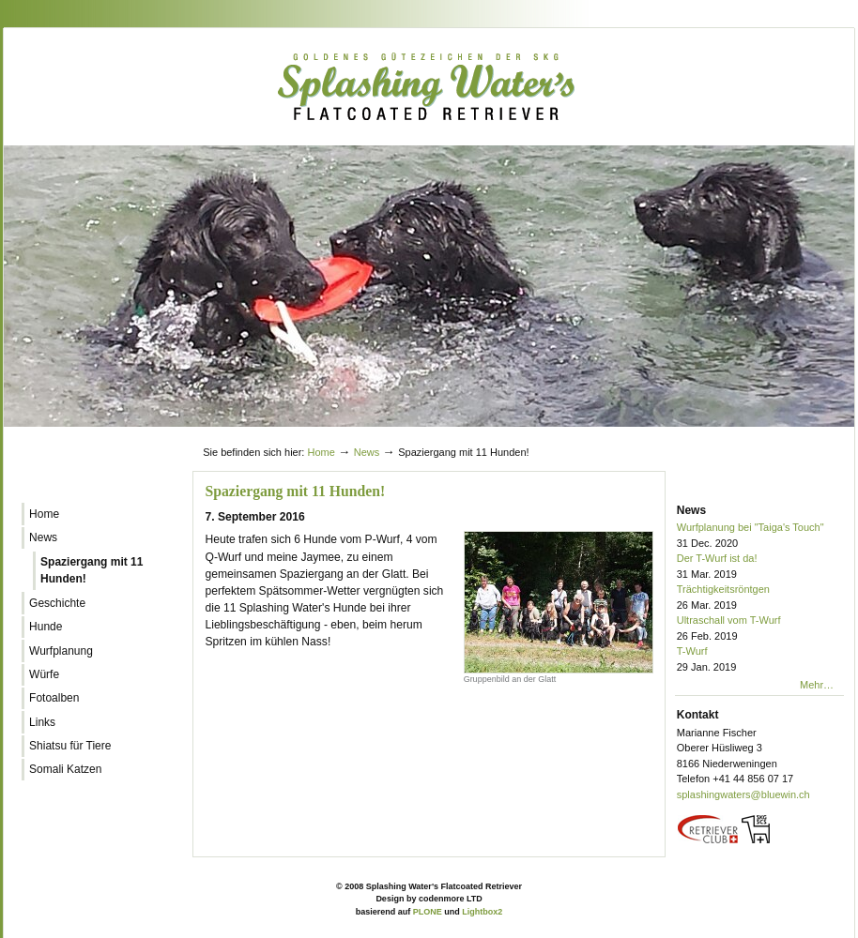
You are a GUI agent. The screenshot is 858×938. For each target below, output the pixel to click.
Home (320, 452)
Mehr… (817, 684)
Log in (809, 434)
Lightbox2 (482, 911)
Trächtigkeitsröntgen (760, 598)
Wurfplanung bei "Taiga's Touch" (760, 536)
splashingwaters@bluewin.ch (743, 794)
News (367, 452)
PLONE (427, 911)
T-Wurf (760, 659)
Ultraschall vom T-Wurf (760, 628)
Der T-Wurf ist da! (760, 567)
